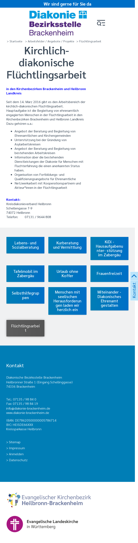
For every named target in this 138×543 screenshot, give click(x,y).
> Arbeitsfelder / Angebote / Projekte (49, 41)
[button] (101, 23)
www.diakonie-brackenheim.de (27, 412)
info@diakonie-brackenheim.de (28, 408)
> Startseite (14, 41)
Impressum (17, 448)
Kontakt (134, 295)
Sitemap (15, 442)
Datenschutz (18, 460)
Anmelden (16, 454)
